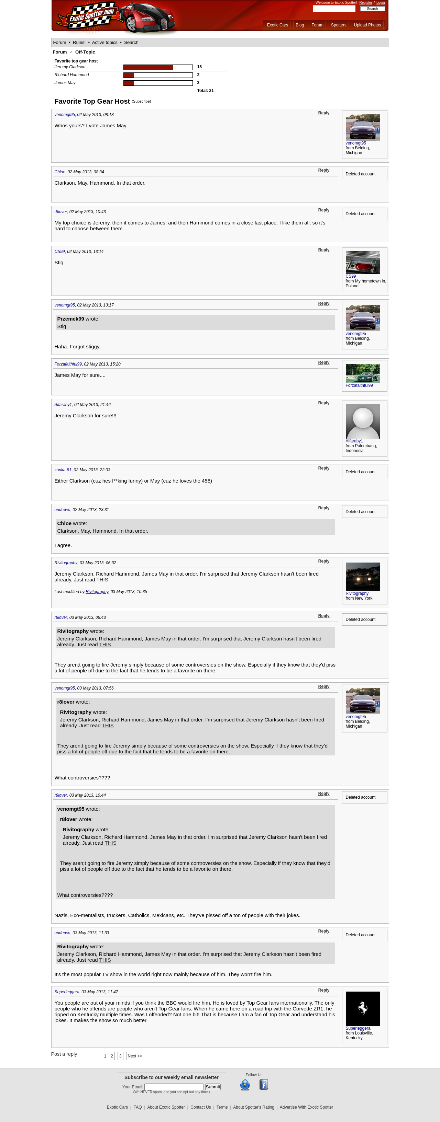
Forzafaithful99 (68, 364)
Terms (222, 1107)
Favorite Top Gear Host (92, 101)
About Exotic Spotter (166, 1107)
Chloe (60, 172)
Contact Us (200, 1107)
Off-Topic (85, 52)
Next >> (135, 1056)
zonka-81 (63, 469)
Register (365, 2)
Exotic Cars (277, 25)
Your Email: (133, 1087)
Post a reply (64, 1054)
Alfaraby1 (63, 404)
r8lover (61, 211)
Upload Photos (367, 25)
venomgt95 (65, 114)
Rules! (79, 42)
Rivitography (66, 562)
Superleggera (67, 992)
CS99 (60, 251)
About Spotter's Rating (253, 1107)
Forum (317, 25)
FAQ (138, 1107)
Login (380, 2)
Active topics (105, 42)
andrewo (62, 509)
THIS (102, 579)
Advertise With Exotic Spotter (306, 1107)
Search (131, 42)
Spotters (338, 25)
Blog (300, 25)
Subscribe (141, 101)
